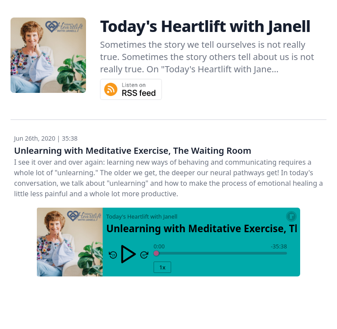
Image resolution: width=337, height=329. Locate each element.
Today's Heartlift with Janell (205, 26)
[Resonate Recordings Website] (291, 216)
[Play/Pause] (129, 254)
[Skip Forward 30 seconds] (144, 255)
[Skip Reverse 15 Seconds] (113, 255)
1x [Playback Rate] (162, 267)
